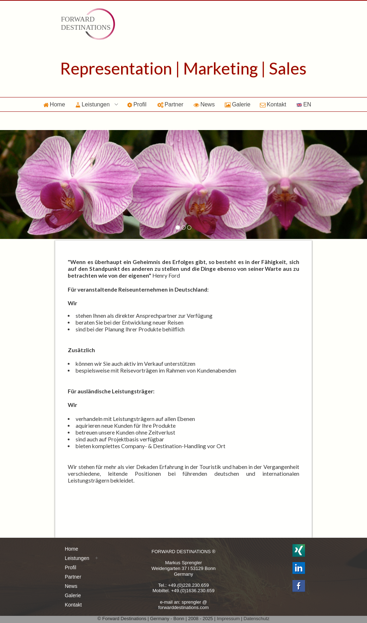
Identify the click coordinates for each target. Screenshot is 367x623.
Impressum (228, 618)
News (204, 104)
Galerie (238, 104)
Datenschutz (257, 618)
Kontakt (273, 104)
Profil (136, 104)
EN (303, 104)
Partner (170, 104)
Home (54, 104)
